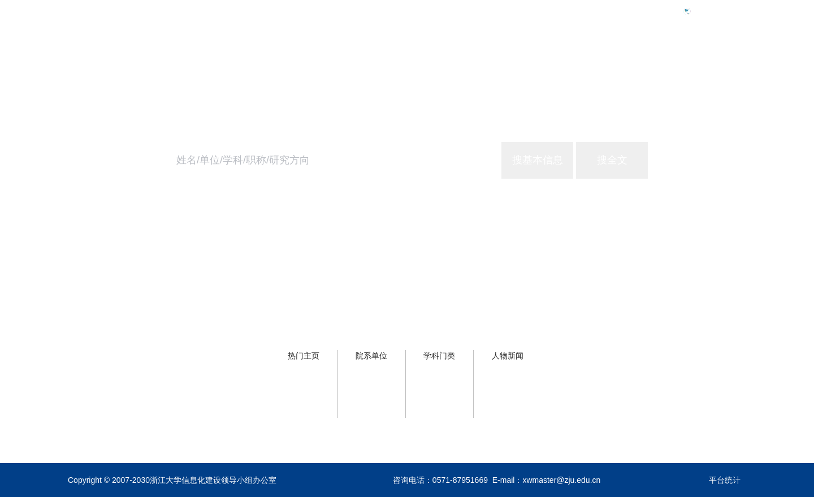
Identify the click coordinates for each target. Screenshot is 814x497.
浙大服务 (669, 60)
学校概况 (610, 60)
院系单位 (371, 355)
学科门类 (439, 355)
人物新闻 (507, 355)
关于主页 (728, 60)
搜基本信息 (537, 160)
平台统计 (725, 480)
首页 (558, 60)
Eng (703, 10)
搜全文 (612, 160)
